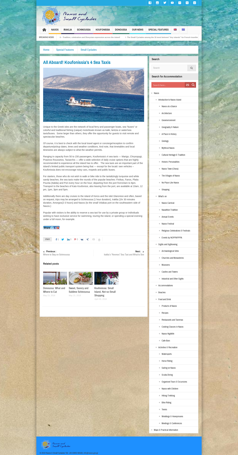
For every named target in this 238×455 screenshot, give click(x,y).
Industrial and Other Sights (173, 278)
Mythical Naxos (168, 148)
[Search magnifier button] (193, 85)
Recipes (165, 313)
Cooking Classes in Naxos (172, 326)
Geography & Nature (170, 127)
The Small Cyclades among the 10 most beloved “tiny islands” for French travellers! (173, 37)
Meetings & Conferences (172, 423)
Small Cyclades (89, 50)
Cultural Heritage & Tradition (173, 155)
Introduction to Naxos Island (169, 99)
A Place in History (169, 134)
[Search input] (168, 85)
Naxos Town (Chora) (170, 168)
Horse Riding (167, 361)
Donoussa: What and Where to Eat (54, 290)
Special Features (158, 31)
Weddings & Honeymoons (172, 416)
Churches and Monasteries (173, 258)
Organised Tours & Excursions (174, 381)
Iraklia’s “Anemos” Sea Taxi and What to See (119, 253)
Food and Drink (164, 299)
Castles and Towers (170, 271)
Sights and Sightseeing (167, 244)
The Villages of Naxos (171, 175)
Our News (138, 31)
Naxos (55, 31)
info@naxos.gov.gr (91, 453)
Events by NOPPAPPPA (172, 237)
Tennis (164, 409)
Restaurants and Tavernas (172, 319)
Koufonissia (102, 31)
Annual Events (168, 216)
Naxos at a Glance (169, 106)
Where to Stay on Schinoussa (68, 253)
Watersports (167, 354)
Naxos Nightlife (168, 333)
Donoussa (121, 31)
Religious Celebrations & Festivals (176, 230)
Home (46, 50)
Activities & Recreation (167, 347)
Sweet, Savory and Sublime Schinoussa (79, 290)
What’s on (162, 196)
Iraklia (67, 31)
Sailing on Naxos (169, 368)
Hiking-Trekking (168, 395)
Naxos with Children (170, 388)
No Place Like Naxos (170, 182)
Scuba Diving (167, 374)
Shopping (165, 189)
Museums (166, 264)
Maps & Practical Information (166, 430)
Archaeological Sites (170, 251)
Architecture (167, 113)
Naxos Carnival (168, 203)
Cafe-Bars (166, 340)
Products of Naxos (169, 306)
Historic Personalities (170, 161)
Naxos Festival (168, 223)
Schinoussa (84, 31)
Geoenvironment (168, 120)
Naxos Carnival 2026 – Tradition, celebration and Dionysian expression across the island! (90, 37)
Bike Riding (166, 402)
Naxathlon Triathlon (170, 210)
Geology (165, 141)
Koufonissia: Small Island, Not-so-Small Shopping (105, 291)
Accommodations (165, 285)
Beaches (162, 292)
